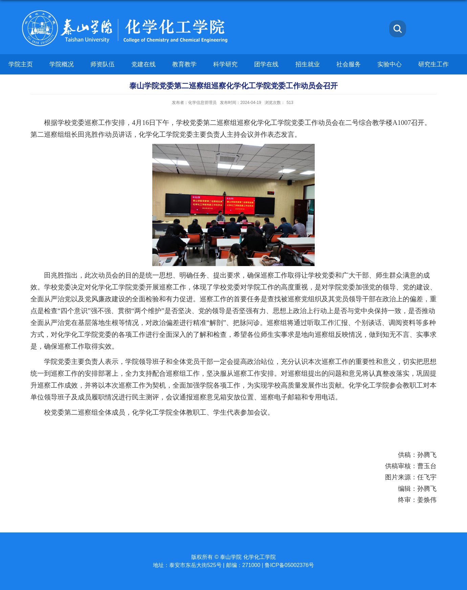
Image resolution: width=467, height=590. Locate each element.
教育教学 (184, 64)
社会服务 (348, 64)
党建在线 (143, 64)
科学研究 (225, 64)
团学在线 (266, 64)
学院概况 (61, 64)
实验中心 (389, 64)
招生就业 (307, 64)
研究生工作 (433, 64)
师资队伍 (102, 64)
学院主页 (20, 64)
